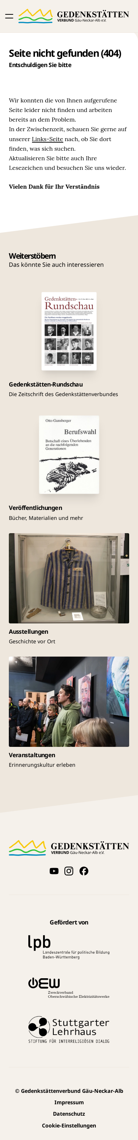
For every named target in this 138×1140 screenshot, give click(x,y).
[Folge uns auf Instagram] (69, 871)
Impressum (69, 1102)
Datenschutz (69, 1113)
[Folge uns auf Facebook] (84, 871)
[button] (9, 16)
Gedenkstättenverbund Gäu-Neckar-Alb (69, 1090)
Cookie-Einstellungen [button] (69, 1125)
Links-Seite (47, 139)
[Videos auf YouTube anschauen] (54, 871)
